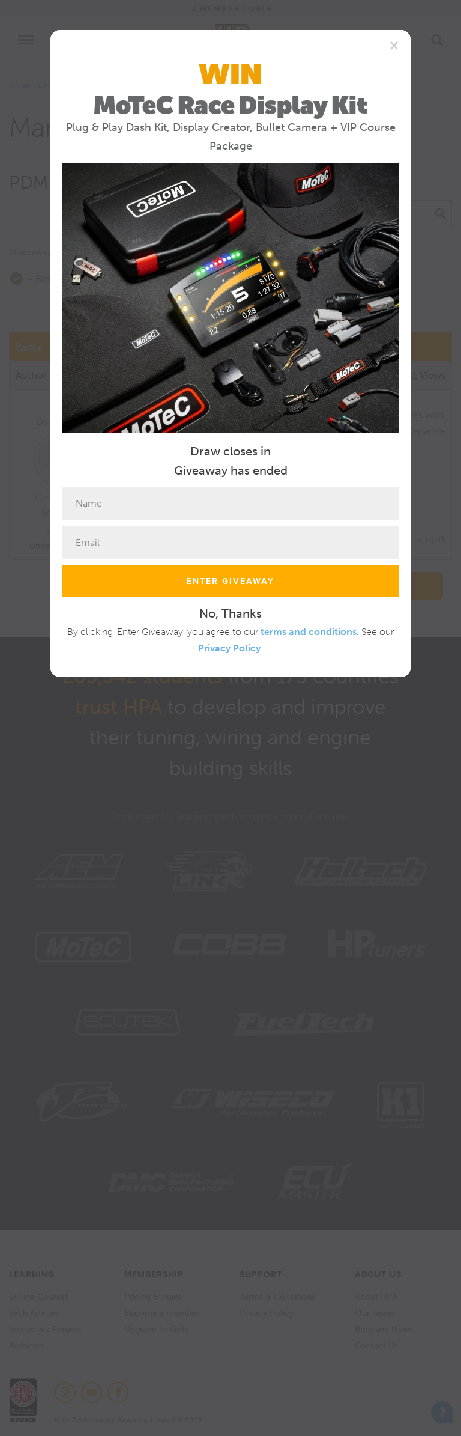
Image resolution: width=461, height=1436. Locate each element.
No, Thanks (230, 613)
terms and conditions (309, 631)
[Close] (394, 45)
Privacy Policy (229, 648)
